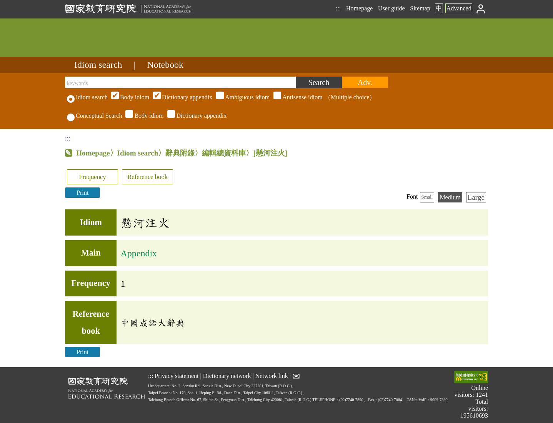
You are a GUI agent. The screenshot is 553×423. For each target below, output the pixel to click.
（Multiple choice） (242, 97)
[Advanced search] (365, 82)
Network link (271, 376)
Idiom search (98, 65)
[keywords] (180, 82)
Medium (450, 197)
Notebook (165, 65)
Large (476, 197)
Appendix (138, 253)
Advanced (458, 8)
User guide (391, 8)
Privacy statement (176, 376)
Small (427, 197)
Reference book (147, 177)
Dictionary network (227, 376)
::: (338, 8)
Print (82, 192)
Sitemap (420, 8)
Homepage (359, 8)
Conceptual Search (94, 115)
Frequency (92, 177)
